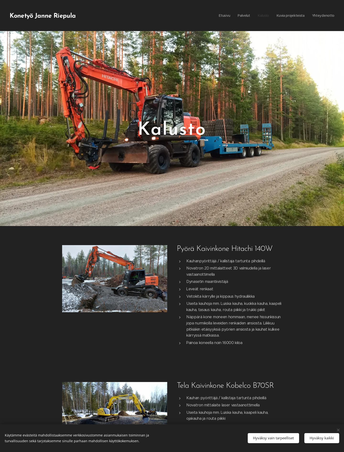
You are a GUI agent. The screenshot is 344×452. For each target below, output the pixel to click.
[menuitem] (221, 16)
